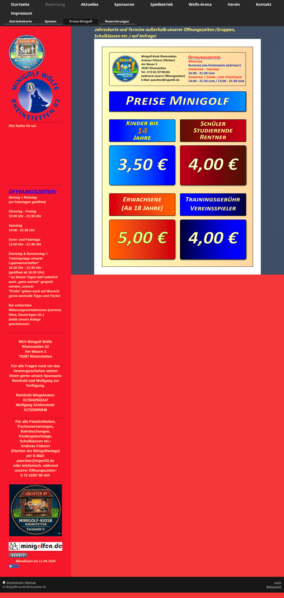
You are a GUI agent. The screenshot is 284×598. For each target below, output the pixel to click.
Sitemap (30, 582)
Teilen (13, 566)
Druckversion (13, 582)
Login (277, 582)
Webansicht (273, 587)
